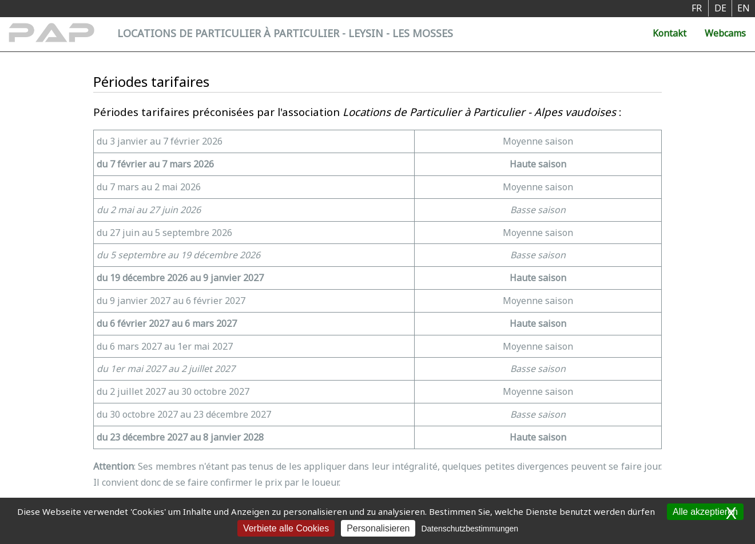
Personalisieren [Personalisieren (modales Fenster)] (378, 528)
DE (720, 8)
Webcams (725, 33)
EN (743, 8)
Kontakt (669, 33)
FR (697, 8)
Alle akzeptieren (705, 512)
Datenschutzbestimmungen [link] (469, 528)
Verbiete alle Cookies (286, 528)
